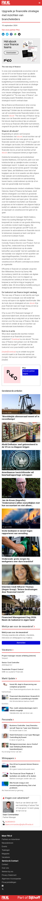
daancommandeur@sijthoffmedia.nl (19, 824)
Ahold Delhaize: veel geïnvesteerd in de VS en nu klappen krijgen (20, 445)
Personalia (7, 719)
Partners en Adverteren (11, 839)
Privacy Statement (9, 875)
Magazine (5, 854)
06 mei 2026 (6, 441)
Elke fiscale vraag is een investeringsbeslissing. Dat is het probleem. (23, 785)
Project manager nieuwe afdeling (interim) (19, 656)
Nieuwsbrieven (7, 843)
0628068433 (10, 822)
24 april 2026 (7, 527)
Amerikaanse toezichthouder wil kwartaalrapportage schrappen (18, 473)
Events (4, 846)
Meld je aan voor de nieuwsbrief (17, 626)
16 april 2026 (7, 583)
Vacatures (7, 649)
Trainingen (6, 850)
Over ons (5, 868)
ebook (11, 116)
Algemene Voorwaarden (11, 879)
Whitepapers (8, 758)
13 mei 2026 (6, 413)
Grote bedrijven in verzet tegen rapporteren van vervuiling (17, 532)
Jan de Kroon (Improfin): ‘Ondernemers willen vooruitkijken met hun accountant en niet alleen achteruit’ (21, 503)
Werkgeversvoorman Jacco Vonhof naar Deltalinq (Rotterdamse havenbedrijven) (24, 746)
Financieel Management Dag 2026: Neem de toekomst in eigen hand (19, 618)
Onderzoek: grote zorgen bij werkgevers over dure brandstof (17, 560)
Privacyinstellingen (9, 882)
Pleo (24, 368)
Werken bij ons (7, 871)
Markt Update (8, 678)
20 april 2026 (7, 555)
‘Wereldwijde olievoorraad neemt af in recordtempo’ (20, 417)
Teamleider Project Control (12, 669)
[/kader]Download (9, 352)
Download (16, 339)
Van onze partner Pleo (11, 30)
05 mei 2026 (6, 496)
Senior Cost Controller (10, 663)
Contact (5, 864)
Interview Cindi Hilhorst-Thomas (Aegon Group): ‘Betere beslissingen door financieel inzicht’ (19, 589)
